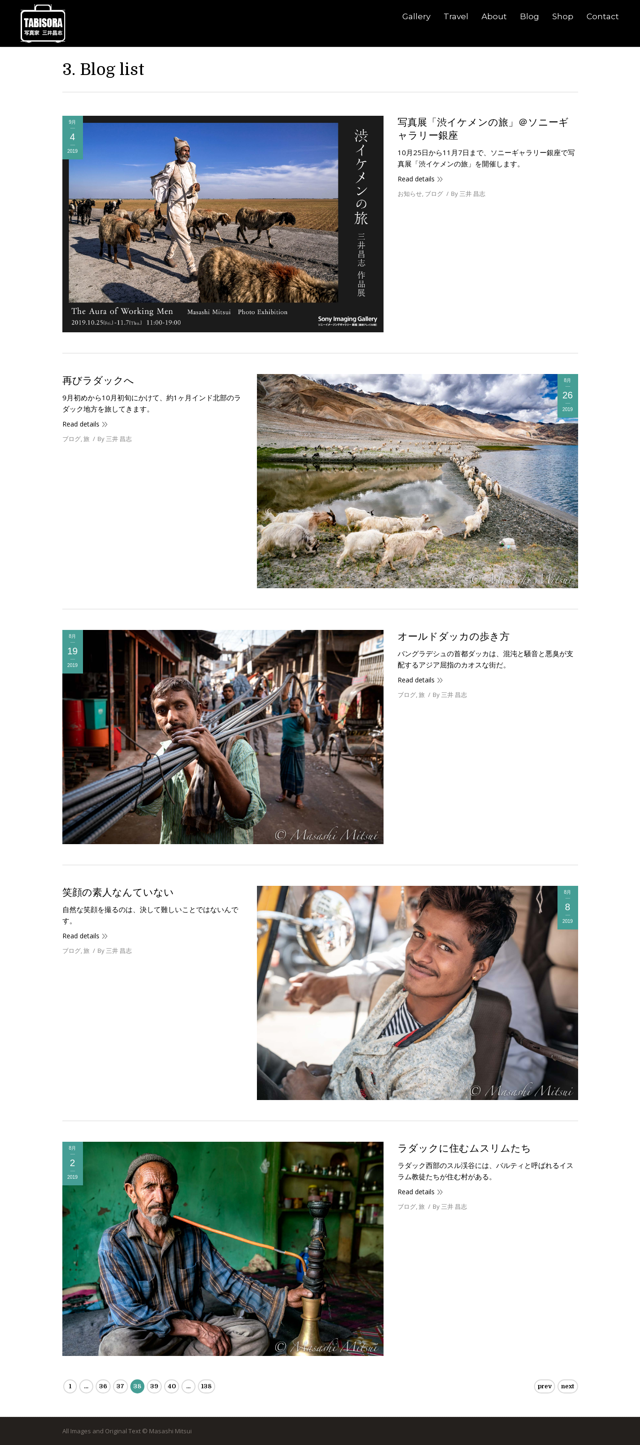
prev (545, 1386)
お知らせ (410, 193)
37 (120, 1386)
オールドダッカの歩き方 (454, 636)
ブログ (434, 193)
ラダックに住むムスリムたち (464, 1148)
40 (172, 1386)
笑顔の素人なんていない (118, 892)
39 (154, 1386)
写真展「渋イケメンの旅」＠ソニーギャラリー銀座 (483, 129)
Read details (416, 178)
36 (103, 1386)
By (468, 193)
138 (206, 1386)
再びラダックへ (98, 380)
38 (137, 1386)
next (567, 1386)
